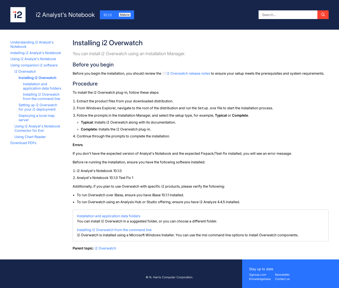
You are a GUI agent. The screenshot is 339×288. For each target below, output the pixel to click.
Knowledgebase (260, 279)
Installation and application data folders (42, 86)
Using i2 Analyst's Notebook (33, 59)
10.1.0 (117, 15)
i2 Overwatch (25, 71)
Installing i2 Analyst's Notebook (35, 53)
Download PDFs (23, 143)
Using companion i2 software (34, 65)
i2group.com (257, 274)
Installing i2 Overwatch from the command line (41, 96)
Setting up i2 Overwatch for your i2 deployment (38, 107)
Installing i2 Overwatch (37, 78)
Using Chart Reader (30, 137)
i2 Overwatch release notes (188, 73)
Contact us (282, 279)
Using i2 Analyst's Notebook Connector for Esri (37, 128)
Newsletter (282, 274)
